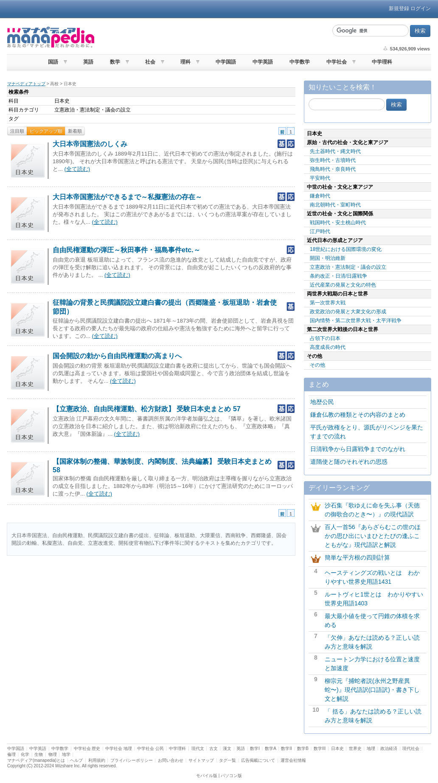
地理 (371, 748)
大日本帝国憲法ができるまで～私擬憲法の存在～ (127, 197)
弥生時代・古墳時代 (333, 160)
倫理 (11, 754)
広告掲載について (258, 760)
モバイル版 (206, 775)
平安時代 (320, 178)
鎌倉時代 (320, 196)
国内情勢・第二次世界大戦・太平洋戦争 (356, 320)
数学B (303, 748)
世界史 (355, 748)
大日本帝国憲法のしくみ (90, 144)
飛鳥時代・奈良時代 (333, 169)
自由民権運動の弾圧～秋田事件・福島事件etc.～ (126, 250)
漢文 (227, 748)
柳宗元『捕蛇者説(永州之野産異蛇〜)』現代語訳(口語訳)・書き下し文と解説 (372, 689)
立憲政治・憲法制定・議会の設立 (348, 267)
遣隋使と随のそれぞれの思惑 (348, 461)
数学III (320, 748)
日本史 (337, 748)
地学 (66, 754)
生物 (38, 754)
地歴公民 (322, 401)
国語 (53, 62)
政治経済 (388, 748)
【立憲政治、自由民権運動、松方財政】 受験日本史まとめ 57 (147, 408)
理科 (185, 62)
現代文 (197, 748)
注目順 (17, 131)
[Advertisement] (212, 37)
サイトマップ (201, 760)
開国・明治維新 (327, 258)
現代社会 (410, 748)
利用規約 (96, 760)
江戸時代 (320, 231)
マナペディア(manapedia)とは (36, 760)
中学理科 (382, 62)
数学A (270, 748)
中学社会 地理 (118, 748)
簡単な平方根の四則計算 (357, 557)
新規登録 (399, 8)
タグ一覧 (227, 760)
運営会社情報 (293, 760)
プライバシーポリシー (131, 760)
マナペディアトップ (26, 83)
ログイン (420, 8)
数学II (286, 748)
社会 (150, 62)
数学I (255, 748)
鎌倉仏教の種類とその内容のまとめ (357, 414)
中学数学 (299, 62)
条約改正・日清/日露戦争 (338, 276)
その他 (317, 365)
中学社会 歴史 (87, 748)
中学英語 (263, 62)
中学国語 (226, 62)
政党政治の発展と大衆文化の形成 (348, 312)
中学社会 (336, 62)
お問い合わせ (170, 760)
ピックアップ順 (46, 131)
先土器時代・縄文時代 (335, 151)
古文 (213, 748)
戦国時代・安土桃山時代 (338, 223)
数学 (115, 62)
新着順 (75, 131)
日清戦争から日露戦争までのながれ (357, 449)
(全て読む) (77, 169)
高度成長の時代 (327, 347)
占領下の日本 (325, 338)
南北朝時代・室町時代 (335, 205)
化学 (25, 754)
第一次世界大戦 (327, 303)
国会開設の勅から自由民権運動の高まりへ (117, 355)
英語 (88, 62)
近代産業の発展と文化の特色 (343, 285)
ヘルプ (76, 760)
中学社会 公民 (150, 748)
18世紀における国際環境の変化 (346, 249)
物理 (52, 754)
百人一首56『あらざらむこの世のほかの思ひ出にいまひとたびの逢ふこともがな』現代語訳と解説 (373, 536)
